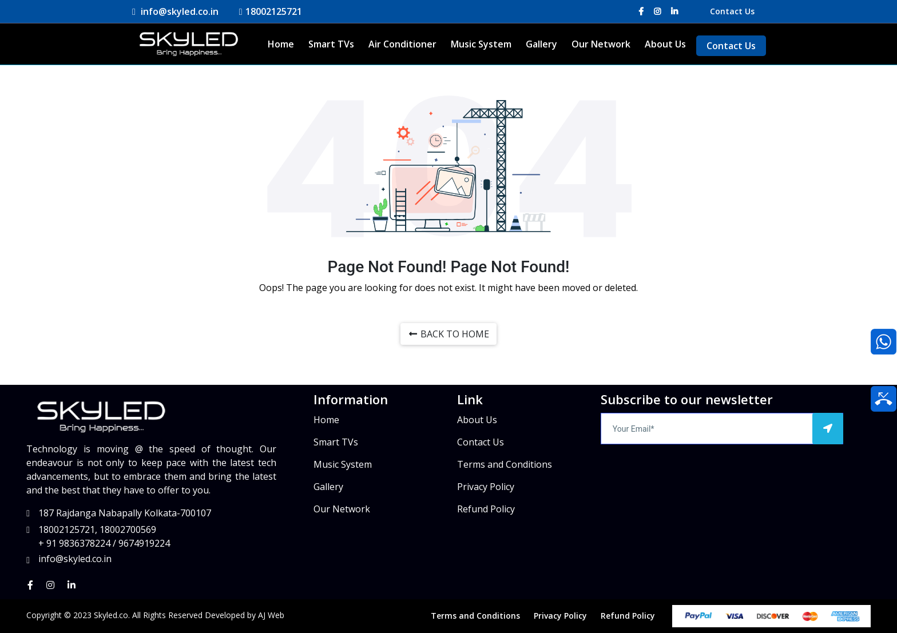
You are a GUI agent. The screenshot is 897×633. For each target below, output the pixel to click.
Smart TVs (331, 44)
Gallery (541, 44)
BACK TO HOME (448, 334)
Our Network (600, 44)
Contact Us (732, 11)
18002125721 (270, 11)
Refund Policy (486, 509)
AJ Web (271, 615)
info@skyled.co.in (175, 11)
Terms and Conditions (504, 464)
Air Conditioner (402, 44)
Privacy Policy (485, 486)
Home (281, 44)
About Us (665, 44)
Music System (481, 44)
